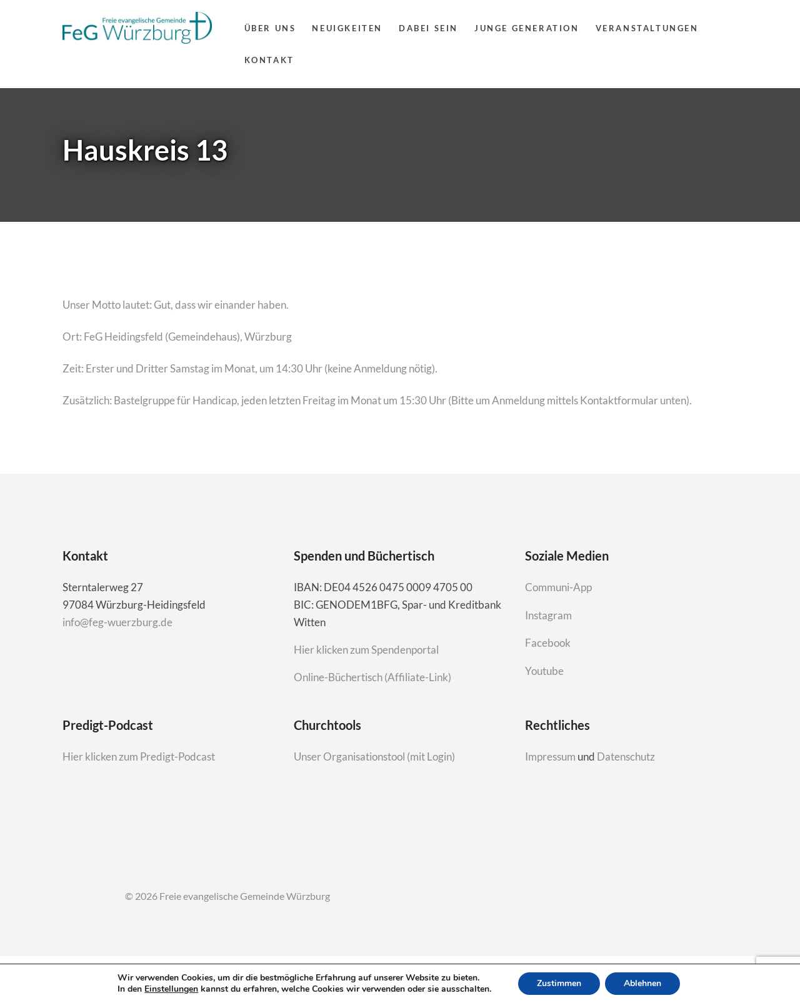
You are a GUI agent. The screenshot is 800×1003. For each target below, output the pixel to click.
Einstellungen (171, 989)
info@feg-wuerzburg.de (117, 622)
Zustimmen (559, 983)
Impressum (551, 756)
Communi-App (558, 587)
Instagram (549, 615)
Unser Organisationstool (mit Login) (374, 756)
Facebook (548, 642)
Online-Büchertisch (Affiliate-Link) (372, 677)
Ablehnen (642, 983)
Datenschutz (626, 756)
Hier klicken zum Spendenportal (366, 649)
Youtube (544, 670)
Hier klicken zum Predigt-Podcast (138, 756)
